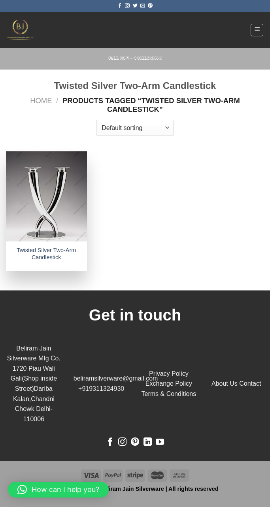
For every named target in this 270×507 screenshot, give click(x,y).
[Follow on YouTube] (160, 442)
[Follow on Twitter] (135, 6)
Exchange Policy (168, 383)
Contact (250, 383)
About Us (224, 383)
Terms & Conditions (169, 393)
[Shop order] (134, 128)
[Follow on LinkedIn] (147, 442)
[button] (58, 490)
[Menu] (257, 30)
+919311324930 (101, 388)
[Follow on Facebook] (119, 6)
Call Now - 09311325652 (135, 59)
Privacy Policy (169, 373)
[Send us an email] (142, 6)
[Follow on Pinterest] (150, 6)
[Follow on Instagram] (127, 6)
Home (41, 100)
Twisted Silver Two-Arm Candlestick (46, 254)
